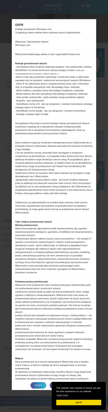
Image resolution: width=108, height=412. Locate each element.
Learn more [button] (62, 395)
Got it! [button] (79, 402)
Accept (38, 385)
